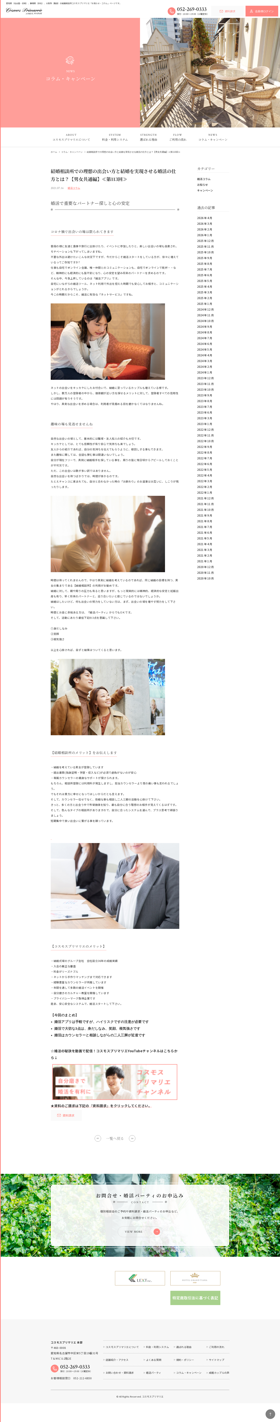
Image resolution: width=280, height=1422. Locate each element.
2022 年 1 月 (204, 492)
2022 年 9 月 (204, 447)
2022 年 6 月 (204, 464)
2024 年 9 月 (204, 326)
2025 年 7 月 (204, 269)
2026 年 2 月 (204, 229)
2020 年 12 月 (205, 567)
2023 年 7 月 (204, 407)
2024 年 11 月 (205, 315)
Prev (98, 1138)
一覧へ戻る (115, 1138)
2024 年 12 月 (205, 309)
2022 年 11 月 (205, 435)
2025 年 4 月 (204, 286)
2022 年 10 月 (205, 441)
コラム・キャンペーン (72, 152)
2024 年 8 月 (204, 332)
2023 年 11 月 (205, 384)
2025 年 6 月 (204, 275)
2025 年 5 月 (204, 281)
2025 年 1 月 (204, 304)
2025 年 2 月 (204, 298)
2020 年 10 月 (205, 578)
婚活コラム (204, 179)
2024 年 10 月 (205, 321)
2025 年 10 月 (205, 252)
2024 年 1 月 (204, 372)
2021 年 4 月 (204, 544)
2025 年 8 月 (204, 264)
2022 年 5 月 (204, 469)
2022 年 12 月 (205, 429)
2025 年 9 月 (204, 258)
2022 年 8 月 (204, 452)
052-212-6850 (82, 1403)
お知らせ (202, 184)
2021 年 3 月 (204, 550)
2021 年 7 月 (204, 527)
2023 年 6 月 (204, 412)
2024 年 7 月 (204, 338)
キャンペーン (205, 190)
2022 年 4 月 (204, 475)
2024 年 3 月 (204, 361)
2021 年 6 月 (204, 532)
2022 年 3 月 (204, 481)
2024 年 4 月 (204, 355)
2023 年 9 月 (204, 395)
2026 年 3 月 (204, 223)
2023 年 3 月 (204, 418)
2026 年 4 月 (204, 218)
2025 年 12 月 (205, 241)
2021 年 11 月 (205, 504)
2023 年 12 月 (205, 378)
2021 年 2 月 (204, 555)
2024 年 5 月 (204, 349)
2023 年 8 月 (204, 401)
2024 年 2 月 (204, 367)
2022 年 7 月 (204, 458)
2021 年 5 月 (204, 538)
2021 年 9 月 (204, 515)
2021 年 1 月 (204, 561)
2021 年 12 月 (205, 498)
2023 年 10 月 (205, 389)
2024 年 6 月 (204, 344)
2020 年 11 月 (205, 572)
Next (132, 1138)
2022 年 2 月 (204, 487)
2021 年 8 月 (204, 521)
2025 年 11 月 (205, 246)
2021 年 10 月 (205, 510)
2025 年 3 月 (204, 292)
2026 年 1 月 (204, 235)
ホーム (54, 152)
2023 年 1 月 (204, 424)
